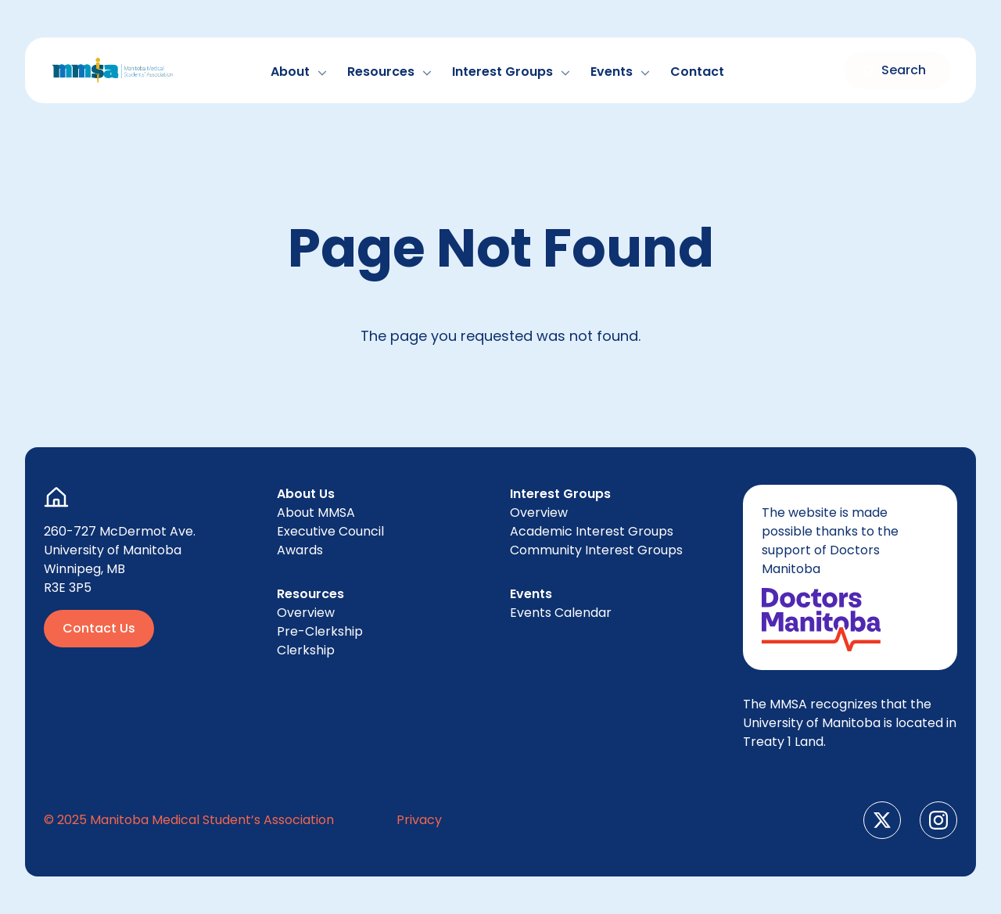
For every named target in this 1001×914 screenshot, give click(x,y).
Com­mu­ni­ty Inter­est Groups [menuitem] (596, 550)
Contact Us (99, 628)
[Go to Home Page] (112, 70)
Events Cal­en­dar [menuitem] (561, 613)
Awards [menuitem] (300, 550)
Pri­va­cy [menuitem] (419, 820)
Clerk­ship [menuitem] (306, 650)
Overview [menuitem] (306, 613)
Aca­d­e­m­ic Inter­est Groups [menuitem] (591, 531)
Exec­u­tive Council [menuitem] (330, 531)
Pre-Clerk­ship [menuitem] (320, 631)
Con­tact (697, 72)
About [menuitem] (316, 513)
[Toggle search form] (897, 70)
